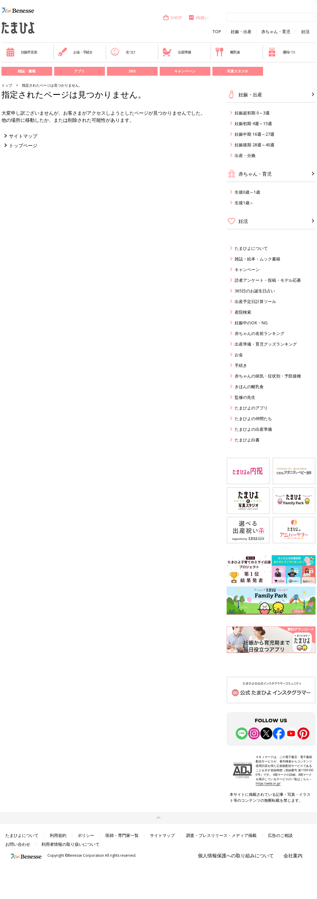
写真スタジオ (237, 71)
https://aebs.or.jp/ (268, 783)
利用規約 (58, 835)
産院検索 (243, 312)
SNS (132, 71)
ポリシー (86, 835)
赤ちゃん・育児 (275, 32)
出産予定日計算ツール (255, 301)
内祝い (198, 17)
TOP (216, 32)
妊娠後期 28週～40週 (254, 145)
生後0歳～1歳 (247, 192)
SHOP (172, 17)
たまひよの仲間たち (253, 418)
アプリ (79, 71)
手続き (241, 365)
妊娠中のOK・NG (251, 322)
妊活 (305, 32)
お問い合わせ (17, 844)
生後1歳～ (244, 202)
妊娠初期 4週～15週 (253, 123)
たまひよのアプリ (251, 408)
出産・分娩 (245, 155)
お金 (239, 354)
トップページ (23, 145)
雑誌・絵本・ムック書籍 (257, 259)
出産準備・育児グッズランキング (266, 344)
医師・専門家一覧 (122, 835)
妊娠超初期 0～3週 (252, 113)
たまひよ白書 (247, 440)
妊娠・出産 (241, 32)
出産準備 (176, 52)
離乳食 (227, 52)
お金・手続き (75, 52)
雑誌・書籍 (27, 71)
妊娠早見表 (21, 52)
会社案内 (293, 855)
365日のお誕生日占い (255, 291)
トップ (6, 85)
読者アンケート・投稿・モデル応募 (268, 280)
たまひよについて (251, 248)
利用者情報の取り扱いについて (70, 844)
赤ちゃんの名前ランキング (259, 333)
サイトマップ (23, 136)
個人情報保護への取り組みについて (236, 855)
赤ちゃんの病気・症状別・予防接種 (268, 376)
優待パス (281, 52)
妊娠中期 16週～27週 (254, 134)
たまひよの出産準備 (253, 429)
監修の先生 (245, 397)
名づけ (123, 52)
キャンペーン (185, 71)
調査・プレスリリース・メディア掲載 (221, 835)
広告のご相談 (280, 835)
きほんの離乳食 (249, 386)
